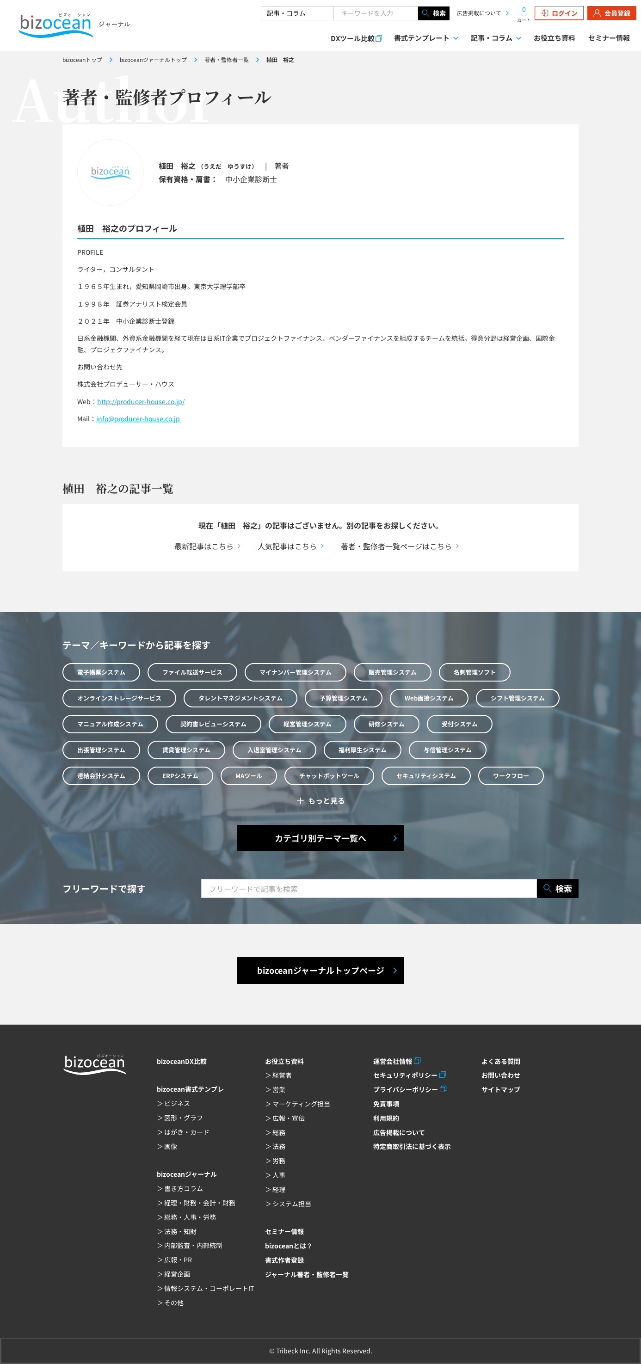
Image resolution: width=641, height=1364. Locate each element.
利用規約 (386, 1118)
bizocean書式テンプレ (190, 1089)
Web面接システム (429, 698)
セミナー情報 (609, 38)
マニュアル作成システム (110, 723)
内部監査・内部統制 (193, 1245)
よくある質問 (500, 1061)
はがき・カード (187, 1132)
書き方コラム (183, 1188)
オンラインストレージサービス (119, 698)
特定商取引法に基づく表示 (412, 1146)
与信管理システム (448, 749)
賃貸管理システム (186, 749)
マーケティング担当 (301, 1103)
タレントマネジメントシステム (240, 698)
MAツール (248, 775)
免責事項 (386, 1103)
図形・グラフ (183, 1117)
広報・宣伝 (288, 1118)
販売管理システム (393, 672)
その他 (174, 1302)
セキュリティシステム (426, 775)
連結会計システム (101, 775)
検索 (434, 13)
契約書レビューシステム (213, 723)
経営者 (282, 1075)
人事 (278, 1175)
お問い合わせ (500, 1075)
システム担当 (291, 1203)
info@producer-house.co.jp (138, 418)
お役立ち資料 (554, 38)
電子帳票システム (101, 672)
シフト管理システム (518, 698)
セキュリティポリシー (405, 1075)
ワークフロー (511, 775)
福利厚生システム (363, 749)
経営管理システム (308, 723)
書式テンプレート (422, 38)
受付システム (460, 723)
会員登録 (611, 13)
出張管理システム (101, 749)
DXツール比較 (353, 38)
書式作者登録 (284, 1260)
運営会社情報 (392, 1061)
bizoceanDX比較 (182, 1061)
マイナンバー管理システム (295, 672)
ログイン (559, 13)
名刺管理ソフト (475, 672)
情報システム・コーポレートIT (209, 1288)
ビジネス (177, 1103)
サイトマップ (500, 1089)
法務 (278, 1146)
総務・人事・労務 (190, 1217)
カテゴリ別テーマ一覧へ (320, 838)
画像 (170, 1146)
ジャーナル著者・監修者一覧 (307, 1274)
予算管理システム (344, 698)
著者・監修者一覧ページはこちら (396, 546)
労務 (278, 1160)
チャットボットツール (329, 775)
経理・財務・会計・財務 (199, 1202)
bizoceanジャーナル (187, 1174)
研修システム (387, 723)
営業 (278, 1089)
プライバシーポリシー (405, 1089)
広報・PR (178, 1259)
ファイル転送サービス (192, 672)
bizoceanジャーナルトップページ (320, 970)
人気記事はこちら (287, 546)
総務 (278, 1132)
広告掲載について (479, 13)
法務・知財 (180, 1231)
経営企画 (177, 1273)
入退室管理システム (274, 749)
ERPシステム (180, 775)
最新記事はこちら (204, 546)
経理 (278, 1189)
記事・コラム (491, 38)
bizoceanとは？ (289, 1245)
